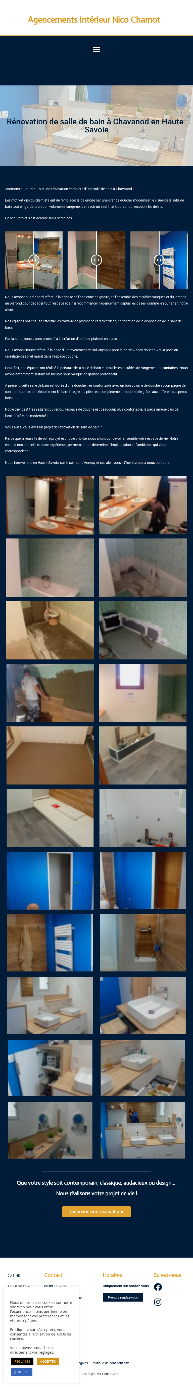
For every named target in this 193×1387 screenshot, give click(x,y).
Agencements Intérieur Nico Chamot (94, 20)
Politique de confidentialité (110, 1363)
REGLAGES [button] (22, 1361)
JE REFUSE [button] (21, 1371)
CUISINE (14, 1275)
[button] (96, 49)
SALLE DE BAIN (19, 1287)
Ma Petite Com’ (108, 1374)
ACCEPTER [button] (48, 1361)
